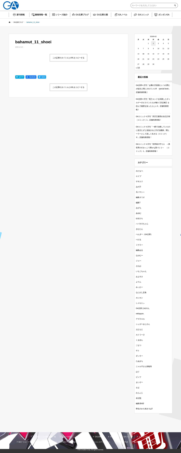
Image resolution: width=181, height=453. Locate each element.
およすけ (139, 277)
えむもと (139, 329)
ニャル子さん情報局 (144, 366)
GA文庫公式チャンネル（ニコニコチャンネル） (92, 442)
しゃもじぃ (140, 303)
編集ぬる (139, 250)
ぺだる (138, 240)
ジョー (138, 261)
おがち (138, 208)
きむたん (139, 229)
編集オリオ (140, 197)
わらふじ (139, 393)
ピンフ (138, 377)
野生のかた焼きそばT (144, 409)
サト (137, 351)
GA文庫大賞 (102, 15)
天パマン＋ (140, 192)
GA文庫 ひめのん (142, 308)
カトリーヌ (140, 335)
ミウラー (139, 245)
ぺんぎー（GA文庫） (144, 234)
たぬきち (139, 361)
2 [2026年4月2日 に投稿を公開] (153, 43)
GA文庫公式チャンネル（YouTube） (53, 442)
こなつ (138, 345)
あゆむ (138, 213)
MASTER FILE (122, 442)
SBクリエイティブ (25, 442)
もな (137, 388)
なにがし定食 (141, 292)
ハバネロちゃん (142, 224)
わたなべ (139, 171)
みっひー (139, 287)
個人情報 (137, 442)
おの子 (138, 187)
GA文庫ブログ (82, 15)
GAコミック (143, 15)
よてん (138, 282)
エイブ (138, 176)
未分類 (138, 398)
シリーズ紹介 (61, 15)
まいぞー (139, 382)
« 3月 (138, 68)
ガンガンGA (163, 15)
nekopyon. (140, 314)
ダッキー (139, 356)
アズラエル (140, 319)
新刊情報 (21, 15)
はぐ (137, 372)
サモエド (139, 181)
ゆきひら (139, 218)
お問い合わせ (151, 442)
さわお (138, 266)
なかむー (139, 255)
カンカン (139, 298)
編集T (138, 203)
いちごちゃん (141, 271)
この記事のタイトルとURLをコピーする (68, 58)
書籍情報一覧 (41, 15)
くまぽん (139, 340)
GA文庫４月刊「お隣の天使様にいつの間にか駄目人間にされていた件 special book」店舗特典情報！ (153, 88)
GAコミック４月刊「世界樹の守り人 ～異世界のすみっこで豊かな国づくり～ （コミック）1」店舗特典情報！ (153, 147)
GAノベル (122, 15)
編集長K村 (140, 403)
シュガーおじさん (143, 324)
